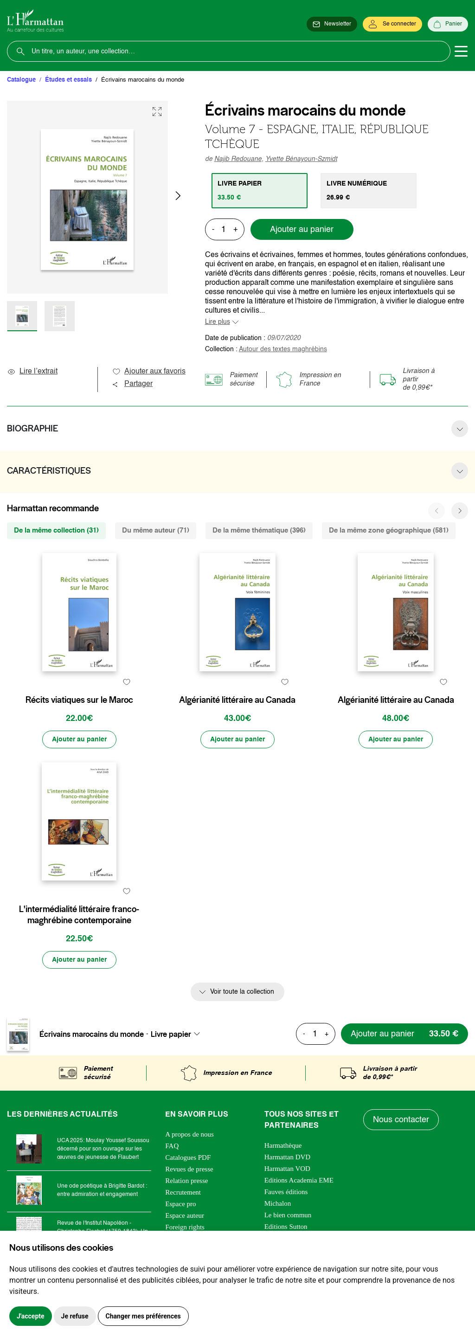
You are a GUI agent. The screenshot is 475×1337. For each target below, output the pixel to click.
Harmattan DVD (287, 1157)
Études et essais (68, 80)
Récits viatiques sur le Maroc (79, 700)
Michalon (277, 1203)
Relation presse (186, 1180)
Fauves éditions (286, 1192)
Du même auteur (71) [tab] (155, 530)
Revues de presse (189, 1169)
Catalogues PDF (188, 1157)
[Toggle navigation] (461, 51)
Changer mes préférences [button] (143, 1316)
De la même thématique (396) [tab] (259, 530)
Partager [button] (132, 384)
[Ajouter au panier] (79, 739)
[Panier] (448, 24)
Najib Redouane (238, 159)
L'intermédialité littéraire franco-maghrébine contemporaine (79, 915)
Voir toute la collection (242, 992)
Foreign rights (185, 1227)
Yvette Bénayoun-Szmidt (301, 159)
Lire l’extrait (32, 371)
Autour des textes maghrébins (283, 349)
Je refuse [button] (75, 1316)
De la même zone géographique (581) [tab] (389, 530)
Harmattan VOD (287, 1168)
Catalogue (21, 80)
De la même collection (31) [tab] (56, 530)
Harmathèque (283, 1145)
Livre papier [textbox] (171, 1034)
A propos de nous (189, 1134)
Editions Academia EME (299, 1180)
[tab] (260, 190)
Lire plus (217, 322)
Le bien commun (288, 1215)
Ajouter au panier (302, 229)
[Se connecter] (392, 24)
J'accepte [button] (31, 1316)
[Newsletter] (332, 24)
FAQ (172, 1146)
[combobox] (178, 1034)
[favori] (127, 682)
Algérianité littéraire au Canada (237, 700)
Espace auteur (184, 1215)
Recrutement (183, 1192)
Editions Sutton (286, 1226)
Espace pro (180, 1204)
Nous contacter (401, 1120)
